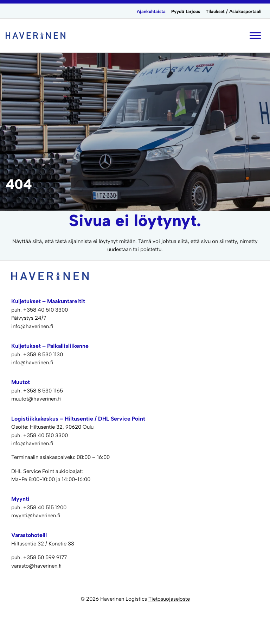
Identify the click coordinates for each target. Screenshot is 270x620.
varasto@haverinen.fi (36, 566)
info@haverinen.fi (32, 326)
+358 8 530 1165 (43, 391)
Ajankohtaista (151, 11)
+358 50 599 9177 (45, 557)
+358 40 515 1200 (44, 507)
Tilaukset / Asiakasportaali (234, 11)
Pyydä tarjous (185, 11)
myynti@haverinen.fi (35, 515)
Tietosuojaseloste (169, 599)
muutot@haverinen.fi (36, 399)
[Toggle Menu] (255, 35)
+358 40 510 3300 (45, 310)
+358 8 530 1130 (43, 354)
